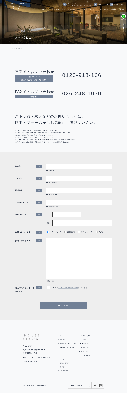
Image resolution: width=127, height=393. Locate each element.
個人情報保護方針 (42, 385)
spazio (84, 340)
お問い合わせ (117, 3)
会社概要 (121, 9)
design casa (85, 343)
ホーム (44, 9)
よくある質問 (104, 9)
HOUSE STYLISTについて (57, 9)
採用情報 (113, 9)
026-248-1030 (82, 93)
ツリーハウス (85, 351)
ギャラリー (93, 9)
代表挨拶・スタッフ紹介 (67, 347)
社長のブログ (101, 3)
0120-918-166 (82, 75)
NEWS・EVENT (64, 363)
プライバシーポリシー (68, 288)
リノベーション (86, 348)
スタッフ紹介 (83, 9)
